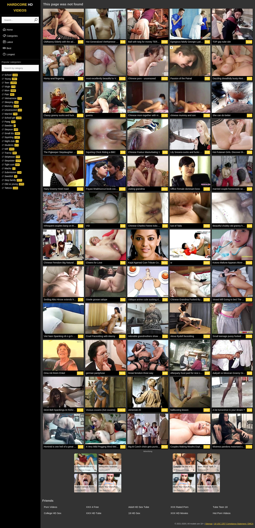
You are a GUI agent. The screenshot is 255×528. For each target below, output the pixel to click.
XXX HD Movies (179, 513)
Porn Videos (50, 507)
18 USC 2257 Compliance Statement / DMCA (233, 524)
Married (9, 114)
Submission (11, 172)
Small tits (11, 133)
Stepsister (11, 160)
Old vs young (13, 184)
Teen (9, 82)
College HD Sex (52, 513)
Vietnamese (12, 98)
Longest (8, 54)
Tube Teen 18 (220, 507)
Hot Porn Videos (221, 513)
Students (10, 145)
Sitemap (208, 524)
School (10, 75)
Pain (8, 94)
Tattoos (10, 188)
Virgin (8, 86)
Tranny (9, 153)
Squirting (11, 137)
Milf (8, 149)
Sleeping (10, 102)
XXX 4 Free (92, 507)
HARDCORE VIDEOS (20, 7)
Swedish (9, 176)
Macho (8, 168)
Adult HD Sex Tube (138, 507)
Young (9, 78)
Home (7, 29)
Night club (10, 141)
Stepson (10, 129)
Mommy (10, 106)
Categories (10, 36)
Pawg (8, 121)
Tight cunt (11, 164)
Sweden (9, 125)
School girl (11, 117)
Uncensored (12, 110)
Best (6, 48)
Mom (9, 90)
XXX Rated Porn (179, 507)
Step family (12, 180)
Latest (7, 42)
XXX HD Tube (93, 513)
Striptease (11, 156)
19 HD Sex (134, 513)
